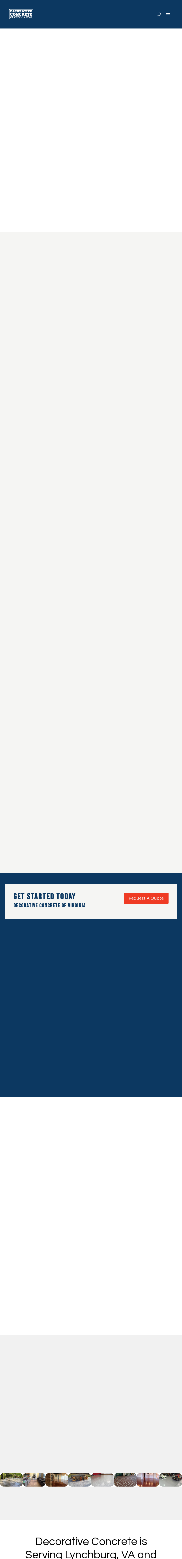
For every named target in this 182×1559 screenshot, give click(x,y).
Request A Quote (146, 898)
